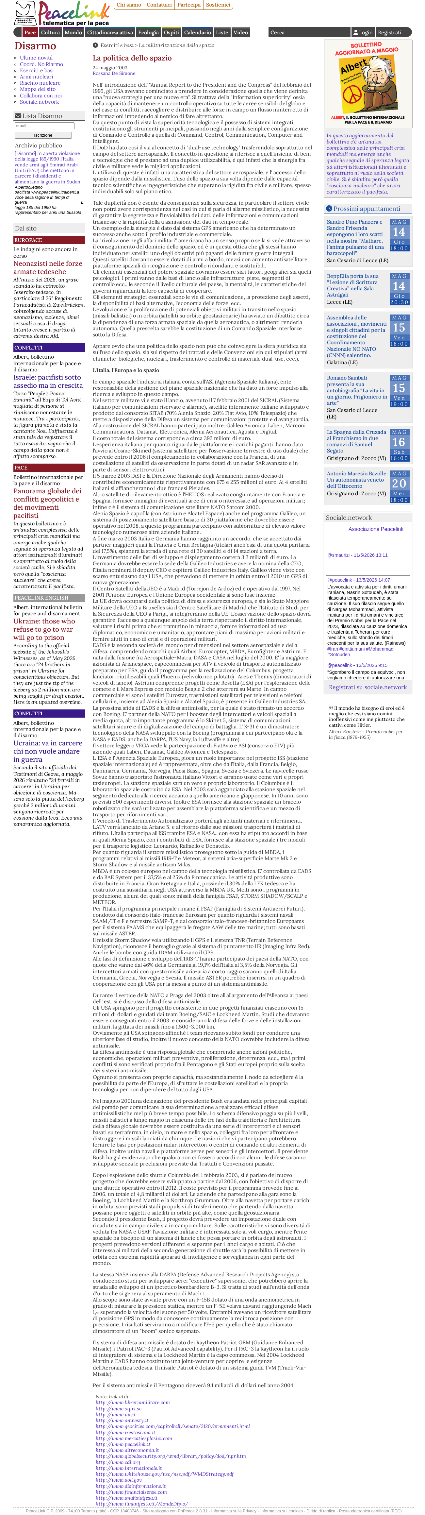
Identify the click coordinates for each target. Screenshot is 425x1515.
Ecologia (148, 32)
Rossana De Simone (114, 73)
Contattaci (159, 4)
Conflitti (28, 347)
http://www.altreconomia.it (127, 1450)
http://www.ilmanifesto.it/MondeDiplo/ (142, 1504)
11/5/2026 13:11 (371, 555)
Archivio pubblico (38, 145)
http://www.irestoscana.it (125, 1432)
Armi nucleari (36, 76)
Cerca (277, 32)
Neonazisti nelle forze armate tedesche (47, 267)
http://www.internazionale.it (129, 1468)
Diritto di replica (320, 1510)
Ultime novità (36, 57)
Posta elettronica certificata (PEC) (370, 1510)
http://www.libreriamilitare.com (133, 1402)
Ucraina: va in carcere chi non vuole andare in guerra (47, 751)
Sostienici (218, 4)
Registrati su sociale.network (368, 687)
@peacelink (339, 580)
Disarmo (35, 45)
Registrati (389, 32)
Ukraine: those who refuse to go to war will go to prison (44, 629)
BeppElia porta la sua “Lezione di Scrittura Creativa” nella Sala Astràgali (353, 285)
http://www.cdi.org (118, 1462)
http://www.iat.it (116, 1414)
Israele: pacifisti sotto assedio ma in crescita (48, 381)
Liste (222, 32)
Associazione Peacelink (376, 529)
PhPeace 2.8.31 (192, 1510)
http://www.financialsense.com (131, 1492)
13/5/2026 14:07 (373, 580)
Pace (30, 32)
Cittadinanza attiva (110, 32)
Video (241, 32)
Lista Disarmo (42, 116)
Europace (28, 240)
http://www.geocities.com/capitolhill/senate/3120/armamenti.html (173, 1426)
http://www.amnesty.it (122, 1420)
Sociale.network (39, 101)
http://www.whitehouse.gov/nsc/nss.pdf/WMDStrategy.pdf (165, 1474)
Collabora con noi (41, 95)
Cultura (50, 32)
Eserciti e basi (37, 70)
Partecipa (189, 4)
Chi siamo (129, 4)
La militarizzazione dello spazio (176, 45)
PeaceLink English (41, 597)
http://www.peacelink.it (123, 1444)
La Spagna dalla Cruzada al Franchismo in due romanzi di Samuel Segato (356, 441)
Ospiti (171, 32)
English (259, 32)
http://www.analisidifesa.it (127, 1498)
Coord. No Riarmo (41, 64)
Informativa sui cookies (281, 1510)
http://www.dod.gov (119, 1480)
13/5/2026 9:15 (371, 665)
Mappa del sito (38, 89)
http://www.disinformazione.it (131, 1486)
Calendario (197, 32)
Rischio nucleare (40, 82)
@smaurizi (338, 555)
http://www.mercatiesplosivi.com (134, 1438)
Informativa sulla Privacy (234, 1510)
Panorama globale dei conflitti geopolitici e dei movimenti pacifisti (47, 503)
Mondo (73, 32)
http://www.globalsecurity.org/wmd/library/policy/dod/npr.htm (171, 1456)
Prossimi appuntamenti (367, 209)
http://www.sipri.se (118, 1408)
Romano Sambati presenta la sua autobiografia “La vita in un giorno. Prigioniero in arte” (357, 390)
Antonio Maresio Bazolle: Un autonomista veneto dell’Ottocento (357, 479)
